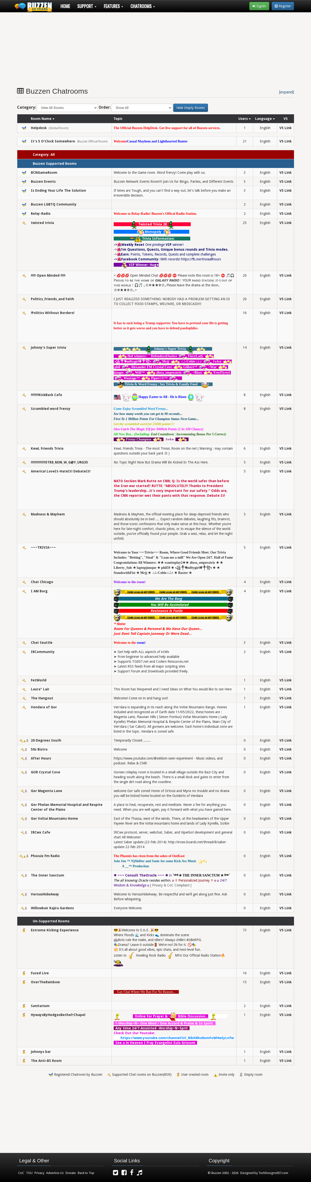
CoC (21, 1173)
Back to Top (86, 1173)
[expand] (286, 92)
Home (65, 6)
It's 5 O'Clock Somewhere (53, 141)
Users (244, 119)
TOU (29, 1173)
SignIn (259, 6)
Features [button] (113, 6)
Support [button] (86, 6)
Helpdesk (39, 128)
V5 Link (285, 128)
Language (265, 119)
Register (283, 6)
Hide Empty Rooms (190, 108)
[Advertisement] (146, 48)
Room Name (42, 119)
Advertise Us (55, 1173)
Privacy (39, 1173)
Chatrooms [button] (142, 6)
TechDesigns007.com (273, 1173)
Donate (71, 1173)
